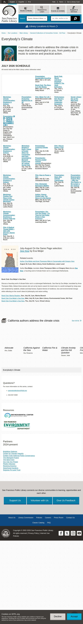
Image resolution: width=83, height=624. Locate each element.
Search (22, 18)
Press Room (58, 518)
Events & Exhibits (58, 11)
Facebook (61, 533)
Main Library (24, 33)
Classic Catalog (38, 523)
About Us (11, 518)
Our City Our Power (10, 462)
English (12, 2)
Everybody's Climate (11, 370)
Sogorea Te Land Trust (11, 470)
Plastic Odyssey (9, 464)
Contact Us (70, 518)
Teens (61, 2)
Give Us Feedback (66, 500)
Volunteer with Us (39, 500)
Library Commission (25, 518)
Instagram (73, 533)
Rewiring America (9, 466)
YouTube (79, 533)
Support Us (15, 500)
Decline (58, 616)
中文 (29, 2)
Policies (39, 518)
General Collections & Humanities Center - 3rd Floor (47, 33)
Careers (48, 518)
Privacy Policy (33, 533)
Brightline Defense (10, 452)
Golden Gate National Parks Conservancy (19, 456)
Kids (53, 2)
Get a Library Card (73, 2)
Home (4, 33)
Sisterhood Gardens (10, 468)
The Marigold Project (11, 458)
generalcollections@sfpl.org (17, 390)
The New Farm (8, 460)
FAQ (49, 523)
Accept (74, 616)
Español (21, 2)
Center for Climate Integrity (13, 454)
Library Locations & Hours (42, 26)
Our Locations (12, 33)
